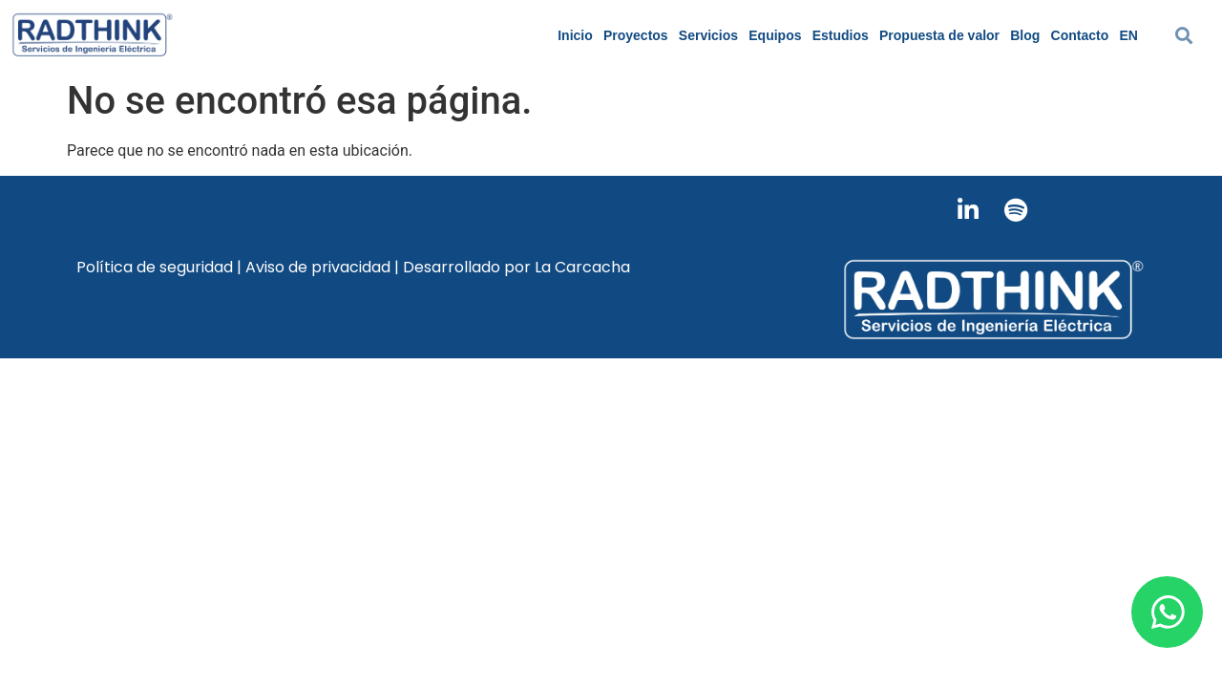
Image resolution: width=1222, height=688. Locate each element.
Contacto (1080, 35)
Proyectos (635, 35)
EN (1128, 35)
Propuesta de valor (939, 35)
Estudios (840, 35)
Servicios (708, 35)
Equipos (774, 35)
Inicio (575, 35)
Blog (1025, 35)
